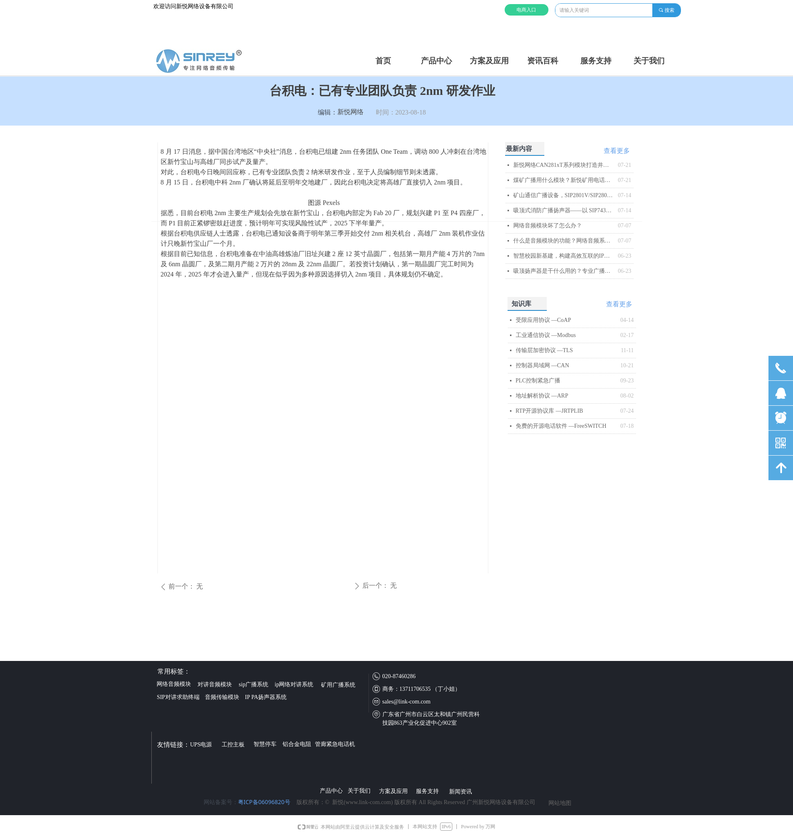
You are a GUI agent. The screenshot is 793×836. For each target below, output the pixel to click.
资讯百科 (542, 60)
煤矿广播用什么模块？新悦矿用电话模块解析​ (563, 180)
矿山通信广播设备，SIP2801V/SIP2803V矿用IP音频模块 (563, 195)
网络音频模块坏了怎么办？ (547, 225)
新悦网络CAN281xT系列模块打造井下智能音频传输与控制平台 (563, 165)
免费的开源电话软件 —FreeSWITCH (561, 426)
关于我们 (649, 60)
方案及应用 (489, 60)
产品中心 (436, 60)
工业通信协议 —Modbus (546, 335)
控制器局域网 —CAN (542, 365)
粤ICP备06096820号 (264, 802)
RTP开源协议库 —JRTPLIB (549, 411)
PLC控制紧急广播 (538, 381)
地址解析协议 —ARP (542, 396)
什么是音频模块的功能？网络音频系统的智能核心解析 (563, 241)
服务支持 (595, 60)
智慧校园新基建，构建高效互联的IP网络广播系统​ (563, 256)
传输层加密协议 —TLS (544, 350)
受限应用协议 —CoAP (543, 320)
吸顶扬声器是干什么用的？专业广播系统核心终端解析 (563, 271)
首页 (383, 60)
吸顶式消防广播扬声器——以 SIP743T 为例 (563, 210)
